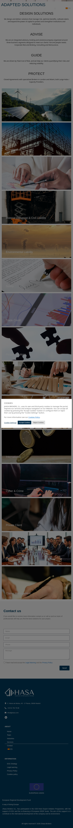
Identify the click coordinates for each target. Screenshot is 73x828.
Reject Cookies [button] (38, 422)
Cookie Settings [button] (10, 423)
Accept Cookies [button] (24, 422)
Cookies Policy (34, 417)
